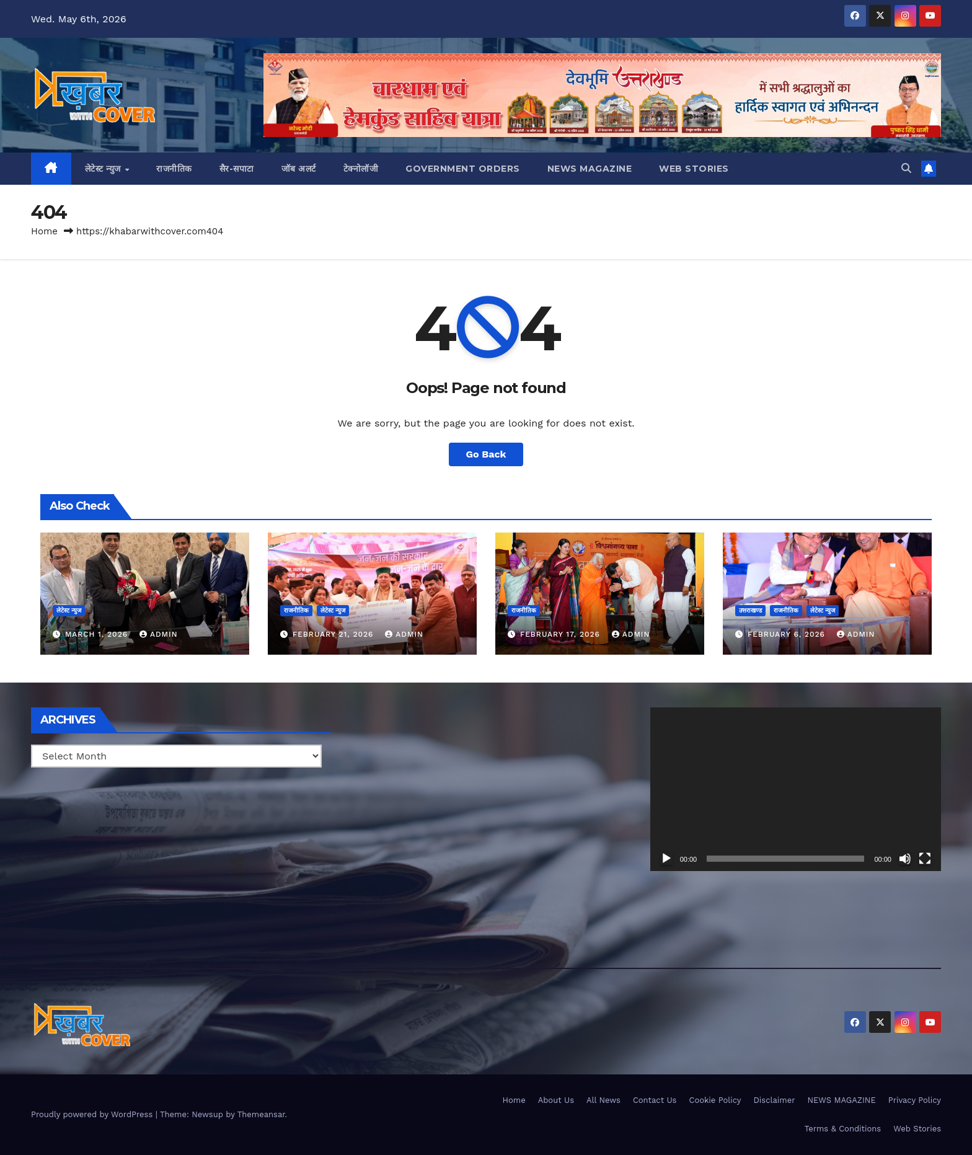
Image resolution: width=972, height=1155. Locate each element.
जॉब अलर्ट (298, 168)
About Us (556, 1100)
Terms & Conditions (843, 1128)
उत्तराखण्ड (750, 610)
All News (603, 1100)
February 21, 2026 (334, 634)
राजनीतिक (174, 168)
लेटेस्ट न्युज (104, 168)
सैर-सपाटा (236, 168)
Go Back (486, 454)
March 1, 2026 (98, 634)
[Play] (666, 858)
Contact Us (655, 1100)
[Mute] (905, 858)
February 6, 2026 (788, 634)
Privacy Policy (914, 1100)
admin (158, 634)
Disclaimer (774, 1100)
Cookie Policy (715, 1100)
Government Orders (462, 168)
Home (44, 231)
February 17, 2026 (561, 634)
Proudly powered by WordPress (93, 1114)
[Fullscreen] (925, 858)
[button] (906, 168)
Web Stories (694, 168)
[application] (795, 789)
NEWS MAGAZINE (589, 168)
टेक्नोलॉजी (361, 168)
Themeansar (261, 1114)
